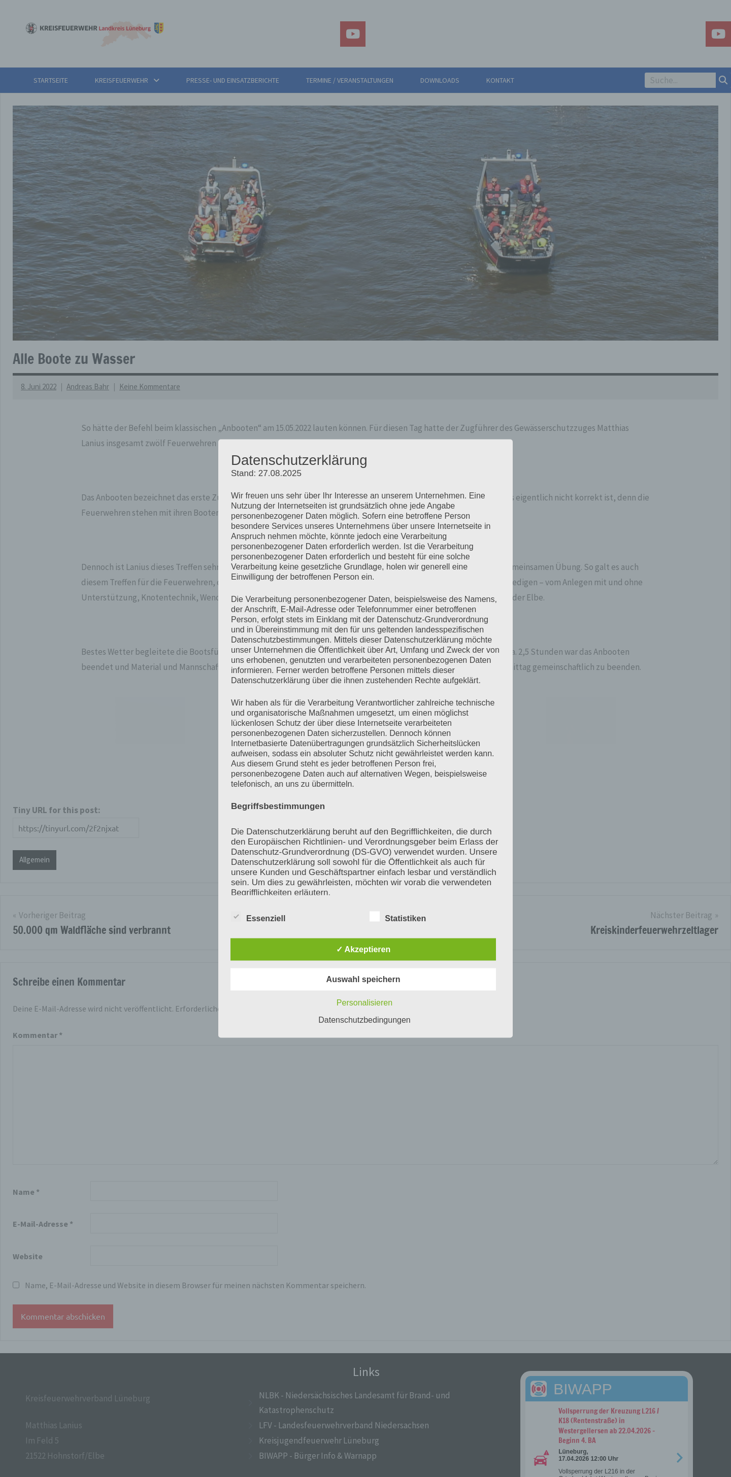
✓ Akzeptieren (363, 949)
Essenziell (258, 917)
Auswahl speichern (363, 979)
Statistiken (398, 917)
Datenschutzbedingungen (364, 1020)
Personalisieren (364, 1002)
